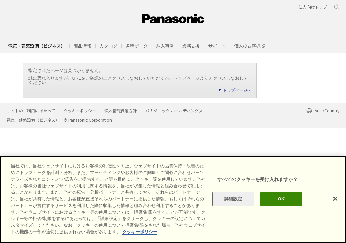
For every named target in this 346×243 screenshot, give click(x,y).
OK (281, 198)
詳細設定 (233, 198)
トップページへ (237, 90)
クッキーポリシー (80, 110)
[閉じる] (335, 198)
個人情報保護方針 (120, 110)
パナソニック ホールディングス (174, 110)
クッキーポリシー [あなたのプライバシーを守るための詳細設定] (139, 231)
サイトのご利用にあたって (31, 110)
